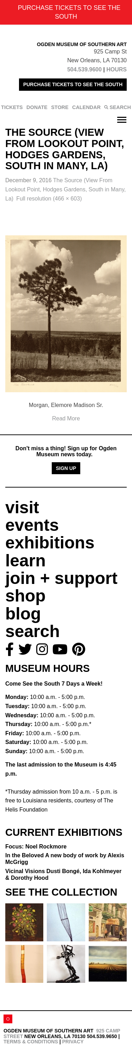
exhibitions (49, 542)
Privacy (72, 1041)
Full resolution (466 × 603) (49, 199)
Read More (66, 418)
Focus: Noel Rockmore (36, 847)
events (32, 525)
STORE (59, 107)
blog (23, 613)
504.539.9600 (84, 69)
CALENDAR (86, 107)
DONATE (37, 107)
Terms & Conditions (31, 1041)
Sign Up (66, 468)
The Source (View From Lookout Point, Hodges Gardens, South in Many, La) (65, 189)
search (32, 631)
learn (25, 560)
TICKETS (12, 107)
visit (22, 507)
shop (25, 595)
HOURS (116, 69)
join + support (61, 578)
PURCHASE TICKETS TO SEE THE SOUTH (72, 84)
